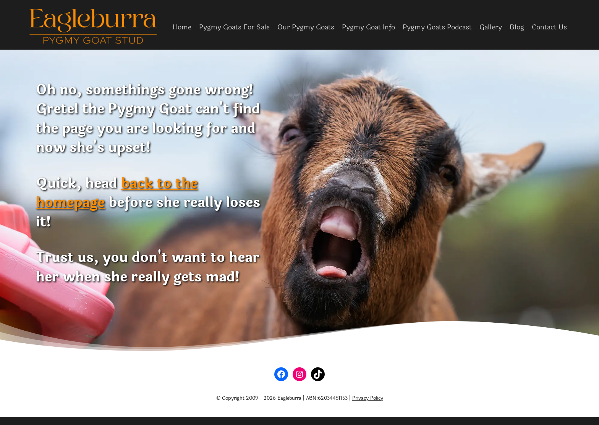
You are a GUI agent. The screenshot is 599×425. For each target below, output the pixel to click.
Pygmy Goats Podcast (437, 27)
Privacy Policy (367, 398)
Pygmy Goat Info (368, 27)
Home (182, 27)
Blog (517, 27)
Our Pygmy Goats (305, 27)
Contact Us (549, 27)
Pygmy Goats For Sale (234, 27)
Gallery (490, 27)
